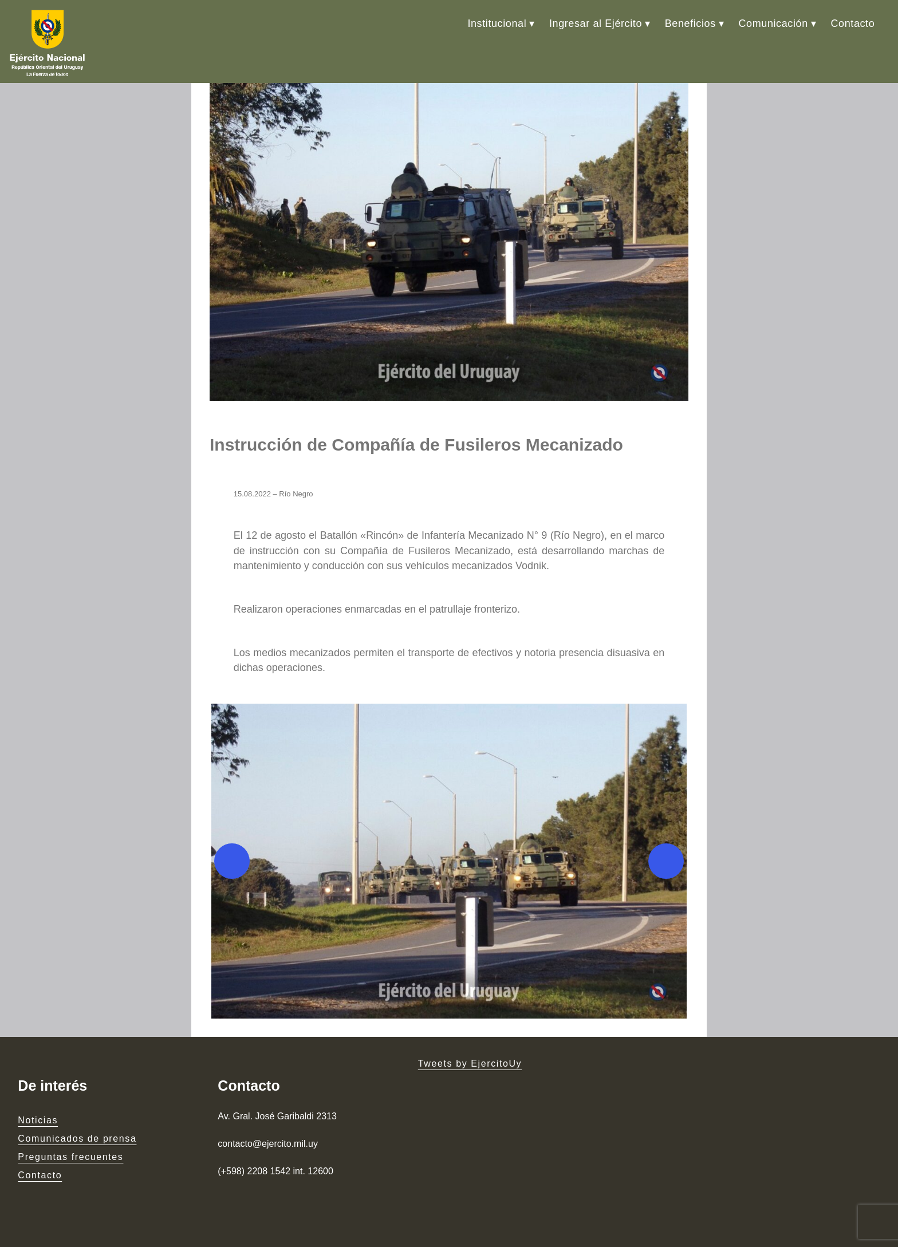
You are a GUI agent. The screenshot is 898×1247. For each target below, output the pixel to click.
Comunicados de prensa (77, 1138)
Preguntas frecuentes (70, 1157)
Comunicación (773, 23)
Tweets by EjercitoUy (470, 1063)
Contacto (852, 23)
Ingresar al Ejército (595, 23)
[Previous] (232, 861)
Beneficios (690, 23)
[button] (449, 861)
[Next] (666, 861)
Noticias (38, 1120)
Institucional (496, 23)
